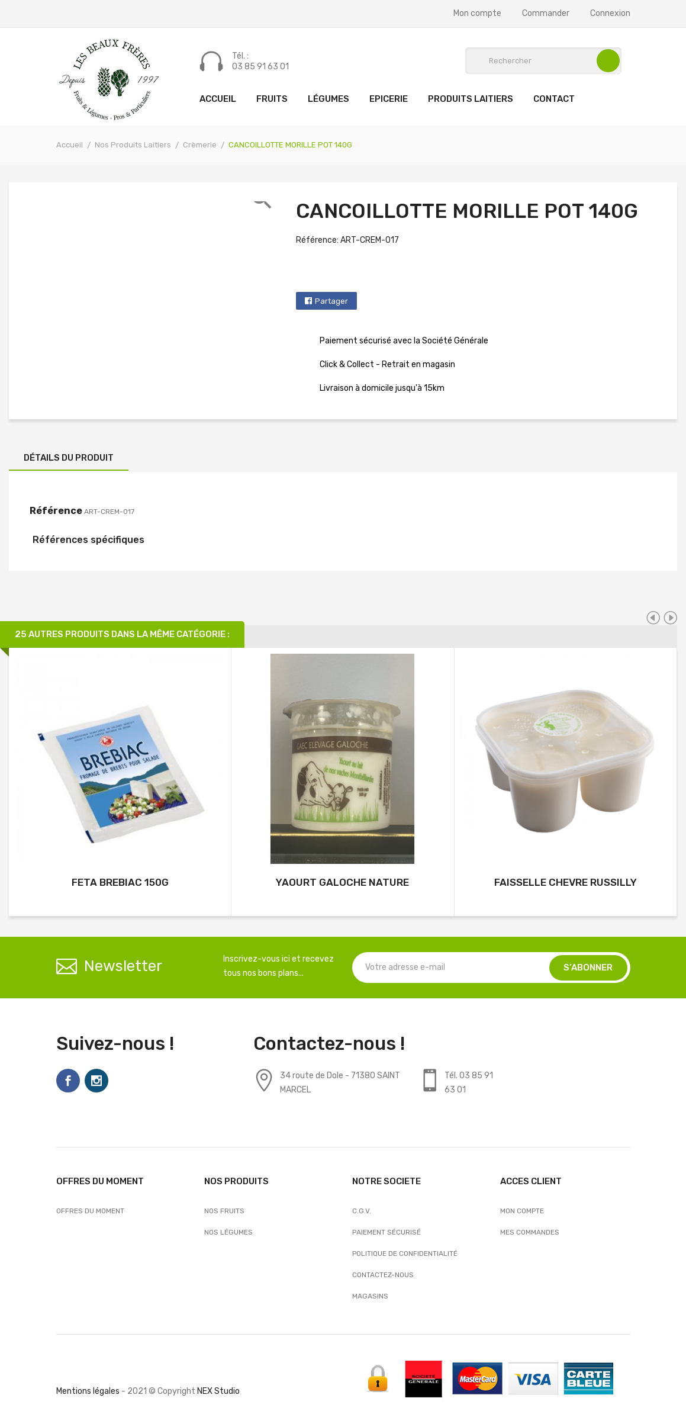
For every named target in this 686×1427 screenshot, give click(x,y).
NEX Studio (218, 1391)
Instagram (96, 1080)
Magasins (370, 1296)
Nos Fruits (224, 1211)
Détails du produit (69, 457)
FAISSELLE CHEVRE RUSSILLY (565, 882)
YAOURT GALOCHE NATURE (342, 882)
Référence (56, 510)
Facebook (68, 1080)
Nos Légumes (228, 1232)
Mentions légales (88, 1391)
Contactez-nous (383, 1275)
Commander (545, 13)
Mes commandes (529, 1232)
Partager (331, 301)
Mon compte (477, 13)
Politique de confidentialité (405, 1253)
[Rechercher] (543, 60)
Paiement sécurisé (386, 1232)
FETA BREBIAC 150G (120, 882)
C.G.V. (361, 1211)
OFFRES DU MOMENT (90, 1211)
